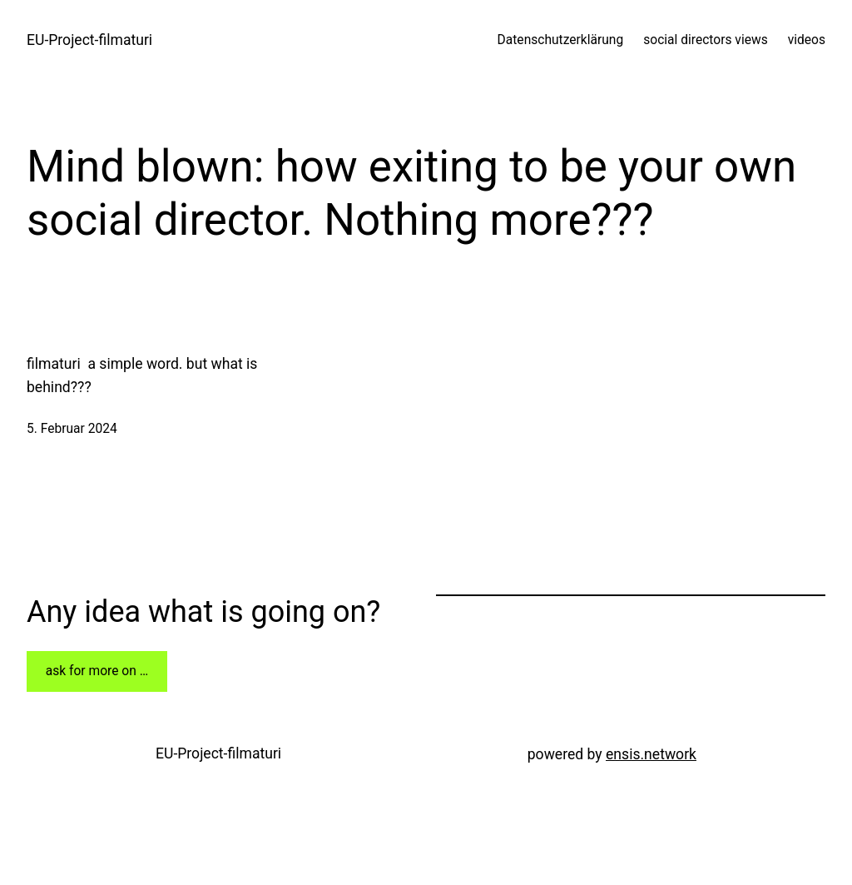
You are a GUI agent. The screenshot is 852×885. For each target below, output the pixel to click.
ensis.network (651, 754)
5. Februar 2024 (72, 428)
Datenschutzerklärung (561, 39)
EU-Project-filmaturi (89, 40)
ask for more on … (97, 671)
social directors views (705, 39)
